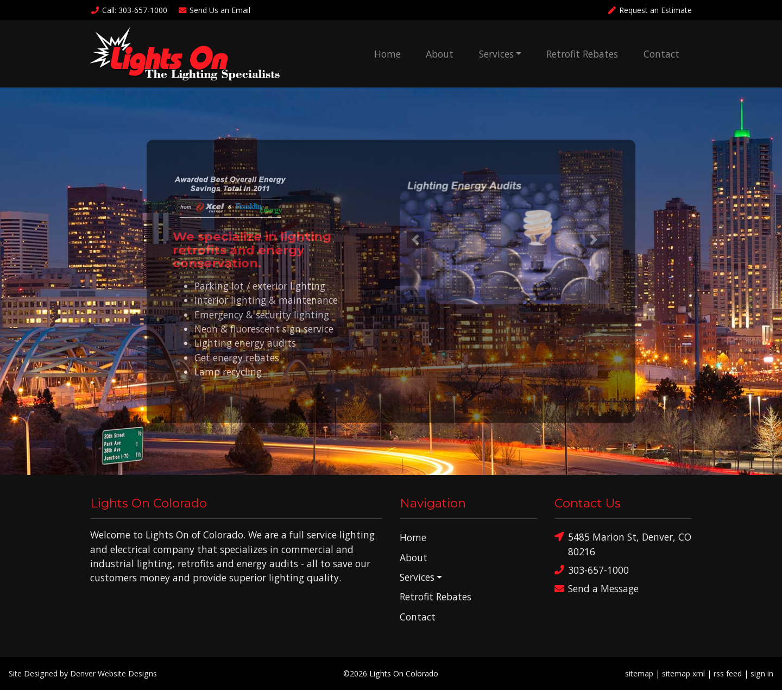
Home (387, 53)
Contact (661, 53)
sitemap (639, 673)
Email (214, 10)
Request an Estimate (649, 10)
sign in (762, 673)
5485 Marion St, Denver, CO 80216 (622, 543)
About (439, 53)
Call (128, 10)
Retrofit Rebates (582, 53)
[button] (415, 239)
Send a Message (596, 588)
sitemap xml (683, 673)
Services (496, 53)
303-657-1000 (591, 570)
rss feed (728, 673)
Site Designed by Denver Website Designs (83, 673)
